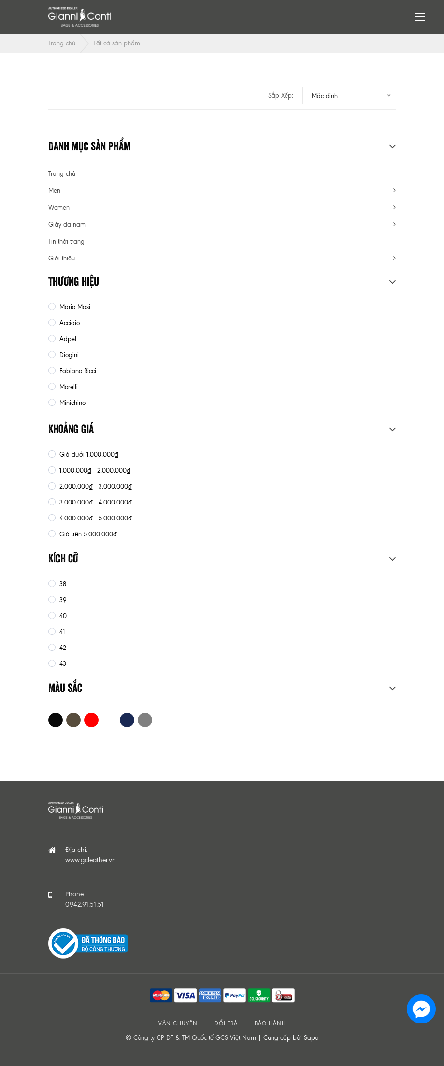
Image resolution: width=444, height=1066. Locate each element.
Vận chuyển (178, 1024)
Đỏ (91, 720)
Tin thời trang (66, 241)
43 (61, 663)
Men (54, 190)
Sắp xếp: (280, 95)
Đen (55, 720)
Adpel (66, 339)
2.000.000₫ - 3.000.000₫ (94, 486)
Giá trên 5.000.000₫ (87, 534)
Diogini (68, 355)
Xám (145, 720)
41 (61, 631)
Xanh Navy (127, 720)
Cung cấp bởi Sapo (290, 1037)
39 (62, 600)
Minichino (71, 402)
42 (61, 647)
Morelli (67, 386)
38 (61, 584)
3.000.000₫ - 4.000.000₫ (94, 502)
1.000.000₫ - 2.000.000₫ (93, 470)
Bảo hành (270, 1024)
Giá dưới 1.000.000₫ (87, 454)
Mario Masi (73, 307)
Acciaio (68, 323)
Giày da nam (67, 224)
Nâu (73, 720)
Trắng (109, 720)
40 (62, 615)
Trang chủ (61, 43)
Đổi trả (226, 1024)
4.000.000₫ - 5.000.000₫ (94, 518)
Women (59, 207)
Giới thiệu (61, 258)
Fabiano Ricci (76, 371)
